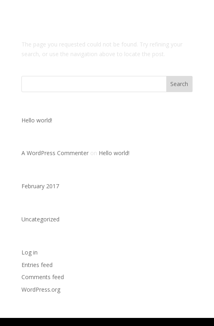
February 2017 (40, 186)
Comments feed (42, 277)
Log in (29, 252)
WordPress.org (40, 289)
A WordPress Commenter (55, 153)
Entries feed (37, 265)
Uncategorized (40, 219)
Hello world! (36, 120)
